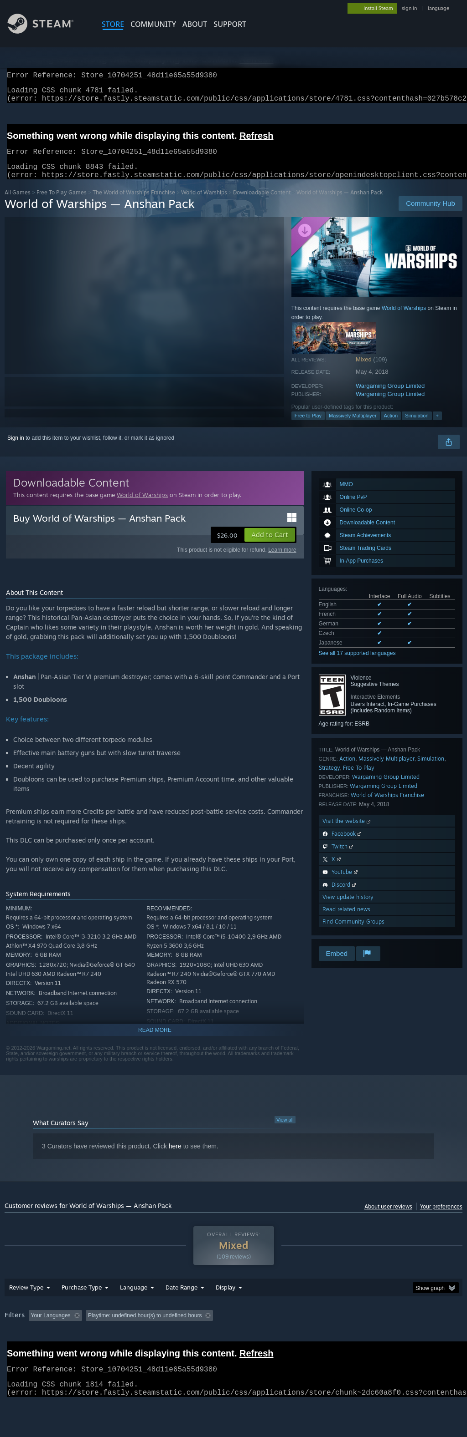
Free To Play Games (61, 203)
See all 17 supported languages (357, 664)
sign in (409, 8)
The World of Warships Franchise (134, 203)
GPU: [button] (432, 1339)
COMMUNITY (153, 24)
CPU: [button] (402, 1339)
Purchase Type (82, 1311)
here (175, 1157)
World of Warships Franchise (387, 805)
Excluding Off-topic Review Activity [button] (143, 1339)
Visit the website (347, 831)
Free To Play (358, 778)
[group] (233, 1345)
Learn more (282, 561)
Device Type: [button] (22, 1351)
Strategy (329, 778)
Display (225, 1311)
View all (285, 1130)
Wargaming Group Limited (390, 396)
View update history (348, 907)
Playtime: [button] (213, 1339)
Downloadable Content (262, 203)
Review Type (26, 1311)
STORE (113, 24)
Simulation (416, 426)
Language (133, 1311)
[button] (270, 545)
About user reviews (388, 1217)
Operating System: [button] (355, 1339)
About (194, 24)
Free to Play (308, 426)
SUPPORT (229, 24)
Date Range (181, 1311)
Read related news (346, 920)
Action (391, 426)
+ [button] (437, 426)
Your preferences (441, 1217)
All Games (18, 203)
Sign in (15, 449)
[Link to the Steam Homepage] (47, 31)
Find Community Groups (353, 932)
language (438, 8)
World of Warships (204, 203)
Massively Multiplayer (353, 426)
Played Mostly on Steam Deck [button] (278, 1339)
